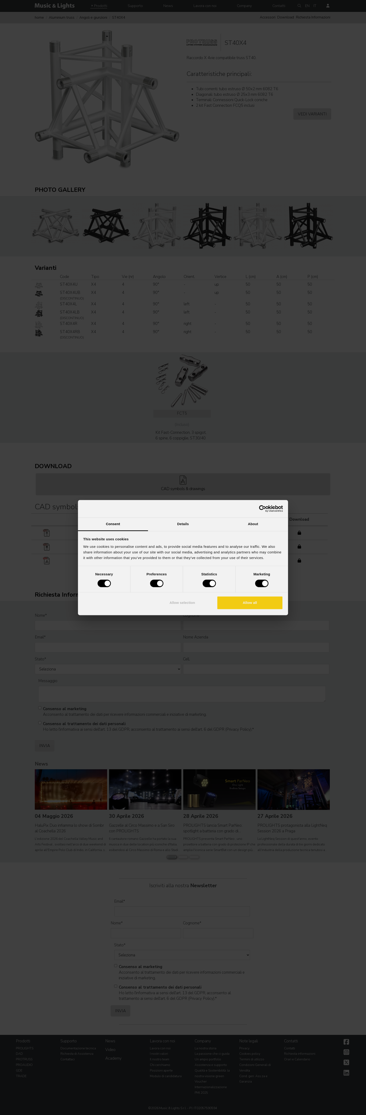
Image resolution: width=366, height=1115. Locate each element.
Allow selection (182, 603)
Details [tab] (183, 524)
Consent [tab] (113, 524)
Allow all (250, 603)
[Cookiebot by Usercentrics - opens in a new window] (262, 508)
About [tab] (253, 524)
